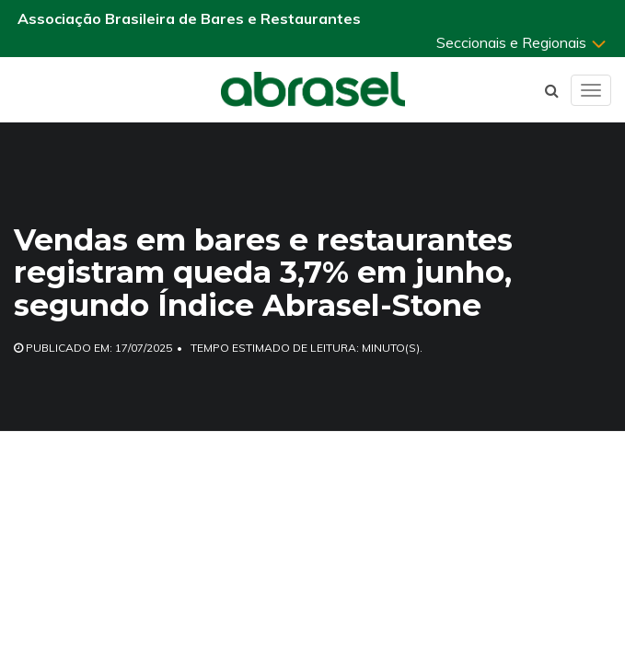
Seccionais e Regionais (522, 42)
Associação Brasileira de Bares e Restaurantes (189, 18)
